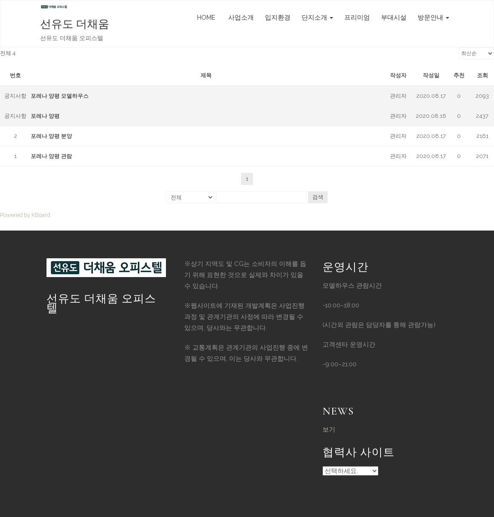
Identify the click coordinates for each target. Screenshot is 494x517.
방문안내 (433, 17)
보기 (329, 429)
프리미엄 (357, 17)
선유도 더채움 (74, 24)
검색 (317, 197)
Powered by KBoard (25, 215)
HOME (206, 17)
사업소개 (240, 17)
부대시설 (394, 17)
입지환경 (278, 17)
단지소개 (317, 17)
